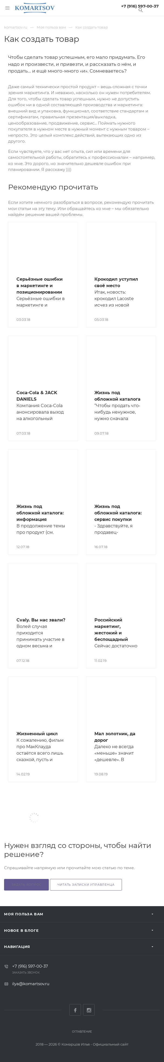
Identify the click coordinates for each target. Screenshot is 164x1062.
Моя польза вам (23, 914)
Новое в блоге (21, 930)
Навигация (17, 946)
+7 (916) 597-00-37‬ (140, 6)
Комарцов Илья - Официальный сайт (95, 1044)
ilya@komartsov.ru (30, 983)
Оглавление (82, 1031)
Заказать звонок (26, 972)
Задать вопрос (26, 884)
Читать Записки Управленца (85, 884)
